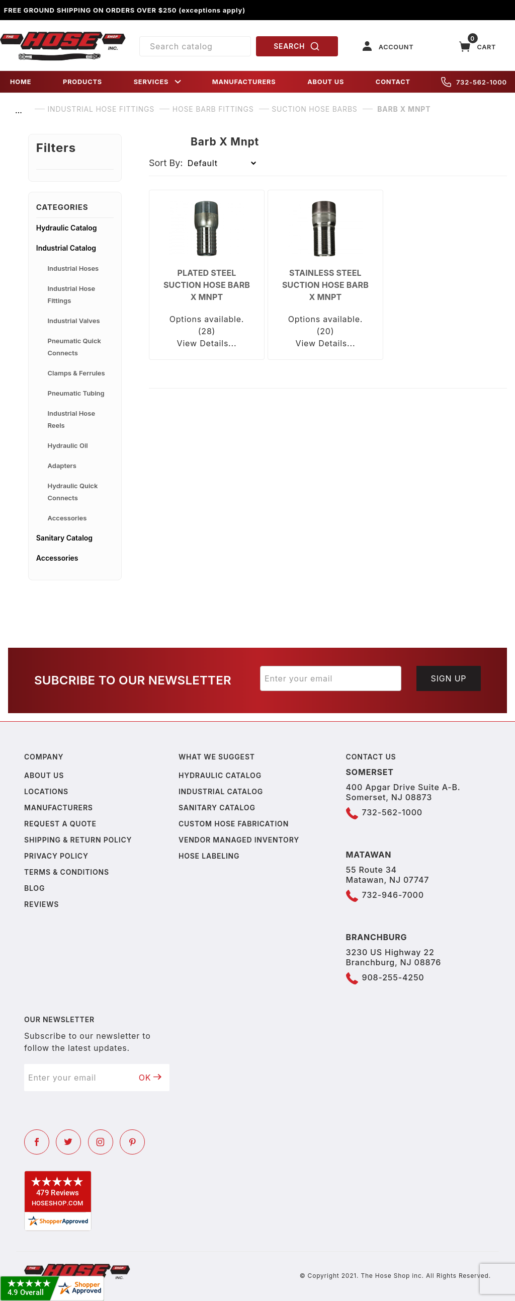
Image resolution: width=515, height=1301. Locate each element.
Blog (34, 888)
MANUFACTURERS (244, 82)
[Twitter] (68, 1142)
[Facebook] (36, 1142)
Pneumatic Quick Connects (74, 347)
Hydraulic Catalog (66, 227)
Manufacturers (58, 807)
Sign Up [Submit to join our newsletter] (449, 678)
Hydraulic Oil (68, 445)
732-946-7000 (393, 895)
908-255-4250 (393, 977)
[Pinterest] (132, 1142)
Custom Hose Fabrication (234, 823)
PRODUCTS (82, 82)
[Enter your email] (330, 678)
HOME (20, 82)
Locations (46, 791)
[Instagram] (100, 1142)
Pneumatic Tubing (76, 393)
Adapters (62, 466)
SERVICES (158, 82)
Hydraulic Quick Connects (73, 492)
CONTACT (393, 82)
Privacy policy (56, 856)
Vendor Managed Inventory (239, 839)
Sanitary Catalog (64, 537)
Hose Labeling (209, 856)
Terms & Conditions (66, 872)
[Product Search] (195, 46)
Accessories (67, 518)
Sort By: (166, 163)
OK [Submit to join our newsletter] (150, 1078)
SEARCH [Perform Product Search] (297, 46)
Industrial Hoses (73, 268)
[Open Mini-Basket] (477, 46)
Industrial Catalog (66, 248)
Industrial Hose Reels (72, 419)
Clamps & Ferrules (76, 373)
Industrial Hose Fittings (72, 294)
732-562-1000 (474, 82)
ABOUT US (325, 82)
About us (44, 775)
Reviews (41, 904)
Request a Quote (60, 823)
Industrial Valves (74, 321)
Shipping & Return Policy (78, 839)
